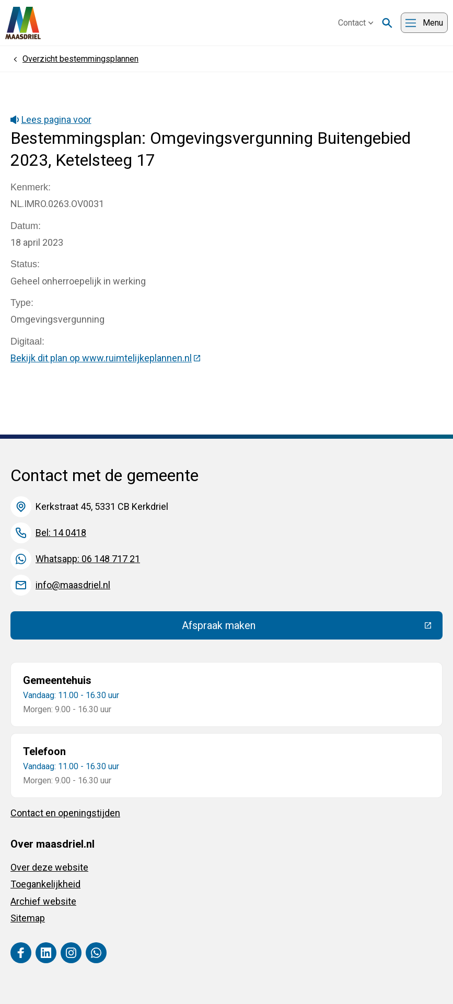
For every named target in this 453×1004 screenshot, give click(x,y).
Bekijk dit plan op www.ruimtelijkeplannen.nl (105, 357)
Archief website (43, 901)
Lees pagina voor (50, 119)
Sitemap (27, 917)
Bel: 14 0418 (61, 532)
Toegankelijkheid (45, 883)
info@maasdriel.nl (73, 584)
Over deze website (49, 867)
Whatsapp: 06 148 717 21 (88, 558)
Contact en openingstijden (65, 812)
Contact (356, 23)
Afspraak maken (295, 628)
